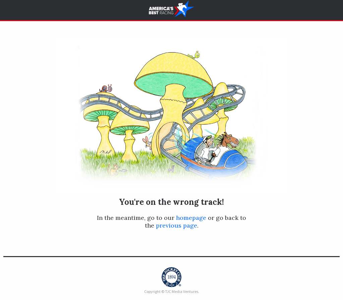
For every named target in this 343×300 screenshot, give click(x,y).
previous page (176, 225)
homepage (191, 218)
